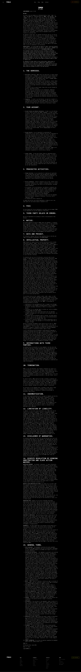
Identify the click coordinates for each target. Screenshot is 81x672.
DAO (59, 660)
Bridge (21, 664)
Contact (46, 2)
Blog (39, 2)
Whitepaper (61, 664)
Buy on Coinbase (62, 659)
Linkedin (47, 664)
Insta (47, 660)
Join (21, 659)
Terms (34, 664)
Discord (47, 659)
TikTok (47, 665)
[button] (3, 2)
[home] (8, 2)
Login (21, 660)
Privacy (34, 665)
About (34, 660)
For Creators (35, 659)
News (42, 2)
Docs (35, 2)
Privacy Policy (41, 25)
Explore (21, 665)
